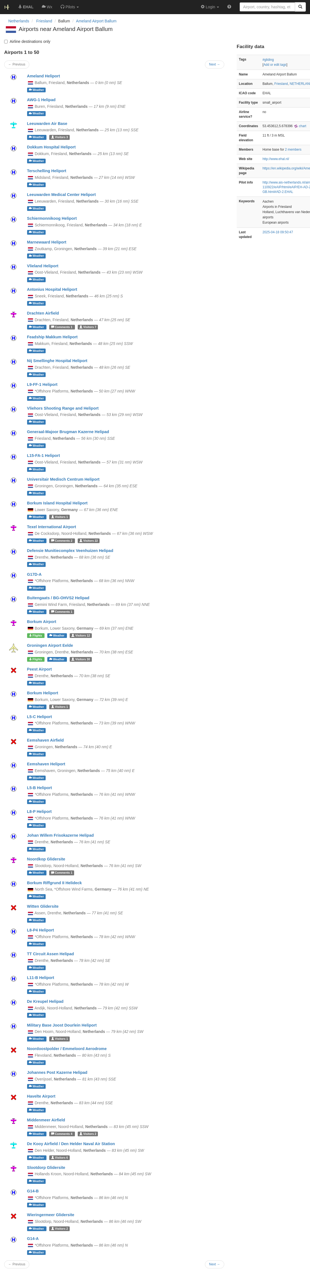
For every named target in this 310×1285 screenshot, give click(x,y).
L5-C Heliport (39, 717)
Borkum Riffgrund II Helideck (54, 883)
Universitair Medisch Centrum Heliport (63, 479)
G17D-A (34, 574)
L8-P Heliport (39, 811)
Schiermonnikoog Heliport (52, 218)
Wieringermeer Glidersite (50, 1215)
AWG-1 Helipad (41, 100)
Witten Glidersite (43, 906)
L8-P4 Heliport (40, 930)
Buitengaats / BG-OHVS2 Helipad (58, 598)
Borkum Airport (41, 621)
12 (80, 635)
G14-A (33, 1238)
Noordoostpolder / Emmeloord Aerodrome (67, 1048)
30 (80, 659)
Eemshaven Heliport (46, 764)
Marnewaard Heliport (46, 242)
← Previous (16, 1264)
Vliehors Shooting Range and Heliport (63, 408)
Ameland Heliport (43, 76)
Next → (214, 1264)
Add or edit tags (274, 65)
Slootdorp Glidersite (46, 1167)
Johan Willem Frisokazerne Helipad (60, 835)
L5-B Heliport (39, 788)
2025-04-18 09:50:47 (277, 232)
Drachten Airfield (43, 313)
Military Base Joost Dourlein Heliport (62, 1025)
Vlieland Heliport (43, 266)
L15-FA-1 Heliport (43, 455)
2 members (293, 149)
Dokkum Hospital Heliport (51, 147)
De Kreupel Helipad (45, 1001)
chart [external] (300, 126)
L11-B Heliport (40, 977)
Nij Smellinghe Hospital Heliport (57, 360)
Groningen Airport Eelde (50, 645)
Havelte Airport (41, 1096)
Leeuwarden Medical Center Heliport (61, 194)
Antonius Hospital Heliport (52, 289)
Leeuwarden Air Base (47, 123)
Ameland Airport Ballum (96, 21)
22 (88, 540)
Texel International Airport (51, 527)
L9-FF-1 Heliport (42, 384)
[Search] (300, 7)
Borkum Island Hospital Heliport (57, 503)
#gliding (268, 60)
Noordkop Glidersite (46, 859)
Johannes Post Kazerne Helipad (57, 1072)
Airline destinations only (27, 41)
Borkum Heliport (42, 693)
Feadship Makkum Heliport (52, 337)
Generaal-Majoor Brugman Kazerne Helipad (68, 432)
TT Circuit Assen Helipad (50, 954)
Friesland (281, 84)
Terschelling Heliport (46, 171)
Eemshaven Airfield (45, 740)
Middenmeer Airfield (46, 1120)
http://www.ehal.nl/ (275, 159)
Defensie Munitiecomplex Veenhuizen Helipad (70, 550)
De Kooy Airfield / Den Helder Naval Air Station (71, 1144)
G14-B (33, 1191)
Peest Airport (39, 669)
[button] (69, 7)
